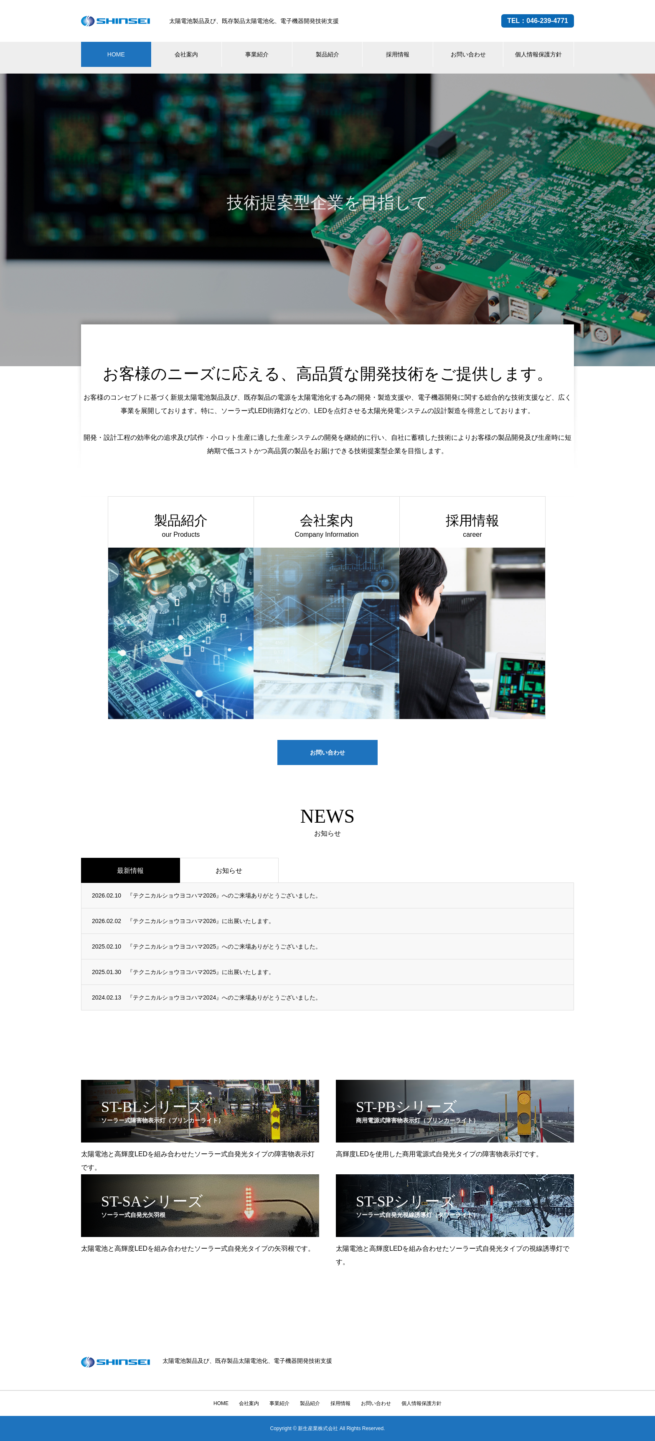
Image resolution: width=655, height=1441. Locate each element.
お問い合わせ (468, 54)
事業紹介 (257, 54)
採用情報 (397, 54)
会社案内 (186, 54)
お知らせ (229, 870)
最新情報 (130, 870)
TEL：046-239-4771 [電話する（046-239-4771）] (537, 20)
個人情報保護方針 (538, 54)
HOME (116, 54)
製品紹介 (327, 54)
